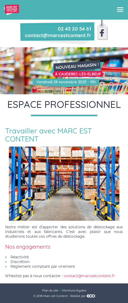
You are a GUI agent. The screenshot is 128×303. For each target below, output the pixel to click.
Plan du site (50, 290)
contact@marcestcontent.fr (89, 275)
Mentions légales (74, 290)
